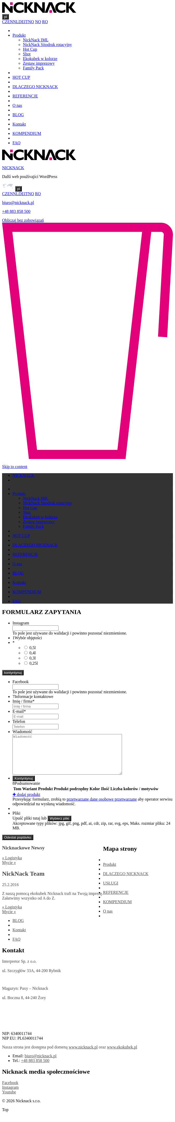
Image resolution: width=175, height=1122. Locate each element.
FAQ (16, 143)
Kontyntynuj (24, 786)
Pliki (16, 821)
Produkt (19, 35)
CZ (4, 21)
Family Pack (33, 68)
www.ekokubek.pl (122, 1055)
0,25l (33, 663)
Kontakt (19, 124)
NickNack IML (35, 40)
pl (5, 17)
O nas (17, 105)
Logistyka (12, 865)
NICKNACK (13, 168)
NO (31, 21)
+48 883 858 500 (16, 211)
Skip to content (14, 466)
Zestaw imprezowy (39, 63)
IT (26, 21)
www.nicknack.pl (83, 1055)
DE (21, 21)
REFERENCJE (25, 96)
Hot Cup (30, 49)
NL (15, 21)
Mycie (9, 870)
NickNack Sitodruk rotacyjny (47, 44)
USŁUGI (110, 891)
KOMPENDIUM (26, 133)
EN (10, 21)
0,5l (32, 647)
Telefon (18, 721)
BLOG (18, 115)
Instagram (20, 623)
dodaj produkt (26, 802)
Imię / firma (23, 701)
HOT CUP (21, 77)
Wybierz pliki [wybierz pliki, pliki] (59, 826)
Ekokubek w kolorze (40, 58)
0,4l (32, 653)
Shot (26, 54)
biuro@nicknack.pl (18, 202)
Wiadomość (22, 731)
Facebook (20, 681)
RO (45, 21)
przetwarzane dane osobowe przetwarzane (102, 807)
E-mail (19, 711)
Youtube (9, 1100)
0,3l (32, 658)
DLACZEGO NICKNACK (35, 86)
